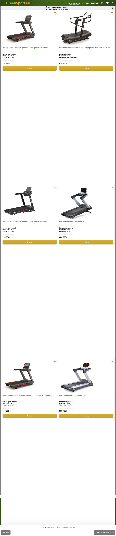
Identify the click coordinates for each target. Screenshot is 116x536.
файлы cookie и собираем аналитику (63, 527)
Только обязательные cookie (104, 532)
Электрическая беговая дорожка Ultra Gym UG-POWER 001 (26, 221)
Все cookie (5, 532)
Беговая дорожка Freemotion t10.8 (72, 395)
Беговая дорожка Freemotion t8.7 (72, 221)
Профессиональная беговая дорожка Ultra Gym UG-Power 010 (27, 395)
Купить (29, 68)
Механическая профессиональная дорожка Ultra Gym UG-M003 (84, 48)
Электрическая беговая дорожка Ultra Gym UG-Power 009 (25, 48)
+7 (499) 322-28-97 (90, 3)
